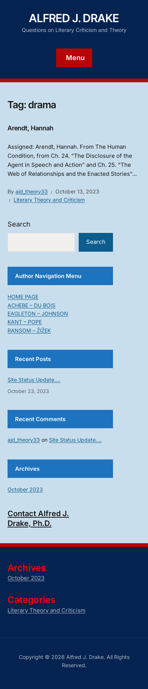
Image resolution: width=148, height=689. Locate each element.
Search (19, 224)
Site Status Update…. (34, 379)
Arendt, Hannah (30, 128)
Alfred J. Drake (74, 18)
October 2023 (25, 489)
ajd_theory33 (31, 191)
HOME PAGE (23, 296)
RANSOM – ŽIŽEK (29, 330)
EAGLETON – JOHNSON (38, 313)
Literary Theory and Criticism (49, 199)
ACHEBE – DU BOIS (31, 305)
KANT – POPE (25, 322)
